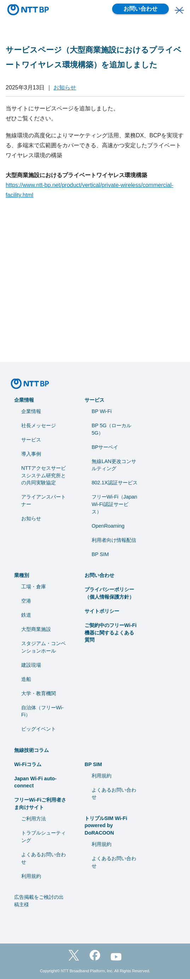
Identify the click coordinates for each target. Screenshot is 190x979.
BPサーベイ (105, 447)
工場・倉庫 (33, 586)
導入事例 (31, 454)
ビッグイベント (38, 729)
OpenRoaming (108, 526)
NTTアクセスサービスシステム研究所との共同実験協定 (43, 475)
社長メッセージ (38, 425)
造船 (26, 679)
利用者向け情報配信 (114, 540)
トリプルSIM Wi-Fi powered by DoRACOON (106, 825)
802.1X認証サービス (115, 482)
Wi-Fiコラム (27, 764)
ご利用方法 (33, 818)
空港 (26, 601)
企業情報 (24, 400)
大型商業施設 (36, 629)
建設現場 (31, 665)
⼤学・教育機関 (38, 693)
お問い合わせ (140, 9)
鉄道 (26, 615)
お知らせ (64, 87)
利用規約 (31, 876)
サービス (31, 439)
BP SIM (100, 554)
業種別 (21, 575)
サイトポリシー (102, 611)
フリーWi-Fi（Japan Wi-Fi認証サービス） (114, 504)
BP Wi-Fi (102, 411)
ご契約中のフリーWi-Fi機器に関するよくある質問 (111, 632)
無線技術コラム (31, 750)
